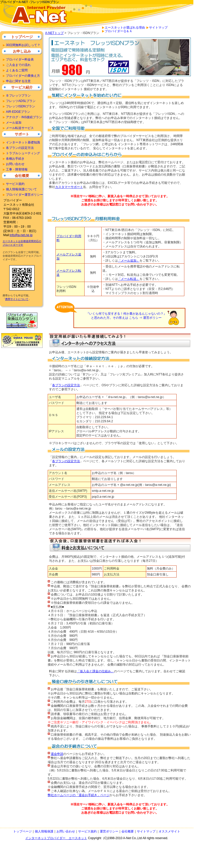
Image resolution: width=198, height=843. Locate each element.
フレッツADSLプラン (21, 101)
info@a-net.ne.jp (21, 235)
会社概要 (22, 176)
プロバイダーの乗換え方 (23, 76)
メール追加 (13, 122)
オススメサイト (169, 831)
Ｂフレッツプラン (18, 95)
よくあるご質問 (17, 70)
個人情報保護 (44, 831)
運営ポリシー (109, 831)
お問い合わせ (15, 164)
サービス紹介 (22, 87)
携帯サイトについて (16, 299)
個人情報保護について (21, 189)
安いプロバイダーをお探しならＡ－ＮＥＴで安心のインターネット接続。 (36, 17)
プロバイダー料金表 (20, 59)
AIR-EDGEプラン (18, 112)
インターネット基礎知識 (23, 142)
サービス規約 (15, 184)
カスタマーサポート (69, 187)
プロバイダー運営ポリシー (24, 194)
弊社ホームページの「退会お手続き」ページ (79, 795)
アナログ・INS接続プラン (24, 117)
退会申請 (57, 754)
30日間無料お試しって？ (23, 45)
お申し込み (22, 51)
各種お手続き (15, 158)
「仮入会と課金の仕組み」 (95, 671)
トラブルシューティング (23, 153)
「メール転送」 (128, 279)
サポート (22, 134)
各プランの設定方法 (66, 385)
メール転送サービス (20, 128)
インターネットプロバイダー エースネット (56, 838)
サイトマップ (158, 27)
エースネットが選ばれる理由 (125, 27)
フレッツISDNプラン (20, 106)
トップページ (22, 37)
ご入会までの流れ (18, 65)
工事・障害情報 (17, 169)
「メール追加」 (128, 260)
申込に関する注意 (18, 81)
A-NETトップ (54, 33)
